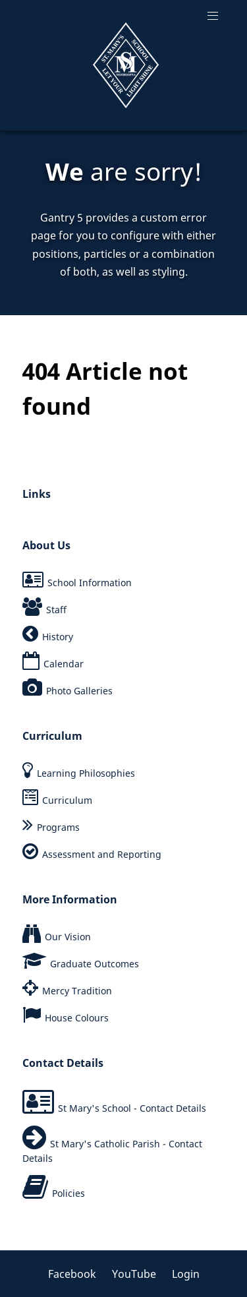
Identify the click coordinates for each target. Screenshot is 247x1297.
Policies (68, 1193)
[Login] (182, 1274)
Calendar (63, 663)
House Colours (77, 1017)
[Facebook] (76, 1274)
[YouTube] (135, 1274)
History (57, 636)
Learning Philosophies (86, 773)
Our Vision (68, 936)
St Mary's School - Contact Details (132, 1108)
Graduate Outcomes (94, 963)
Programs (58, 827)
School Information (89, 582)
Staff (56, 609)
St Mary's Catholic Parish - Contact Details (112, 1150)
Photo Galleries (79, 690)
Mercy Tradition (77, 990)
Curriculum (67, 800)
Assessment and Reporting (101, 854)
